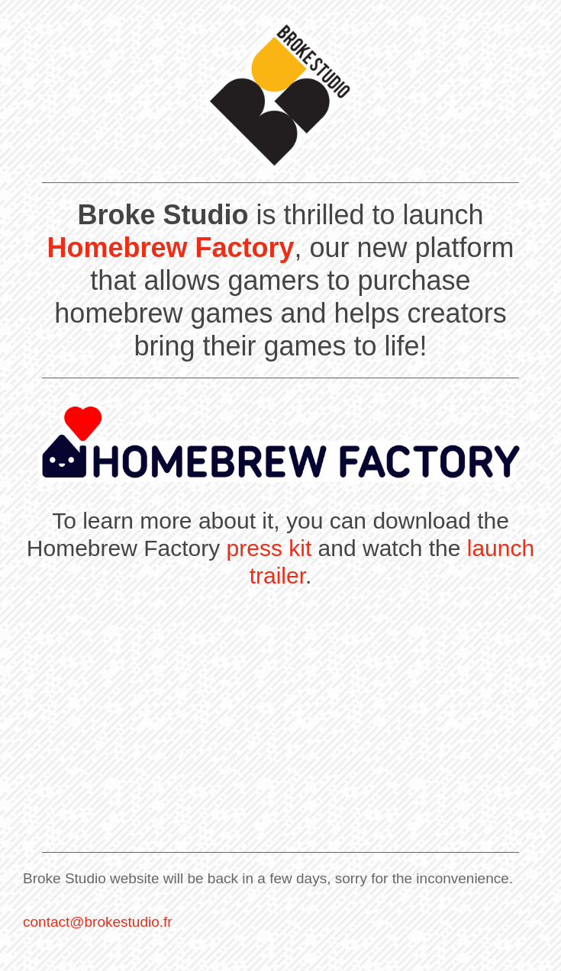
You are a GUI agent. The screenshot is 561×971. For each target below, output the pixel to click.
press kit (269, 548)
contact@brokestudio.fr (97, 922)
